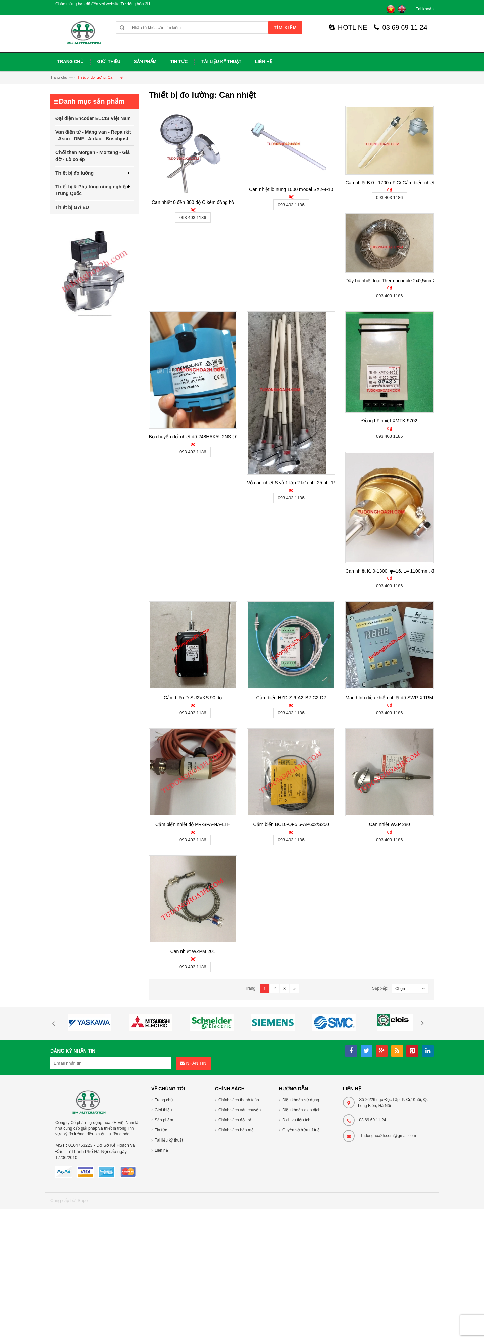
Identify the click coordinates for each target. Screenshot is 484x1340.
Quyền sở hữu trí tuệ (301, 1130)
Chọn (400, 988)
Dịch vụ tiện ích (296, 1120)
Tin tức (161, 1130)
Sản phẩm (164, 1120)
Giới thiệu (163, 1110)
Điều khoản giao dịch (301, 1110)
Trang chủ (58, 77)
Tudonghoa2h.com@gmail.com (388, 1135)
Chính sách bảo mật (236, 1130)
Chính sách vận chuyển (239, 1110)
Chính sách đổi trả (234, 1120)
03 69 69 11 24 (400, 27)
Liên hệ (161, 1150)
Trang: (250, 988)
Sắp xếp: (380, 988)
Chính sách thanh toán (238, 1100)
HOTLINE (348, 27)
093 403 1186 (192, 217)
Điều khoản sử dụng (300, 1100)
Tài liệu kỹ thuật (169, 1140)
